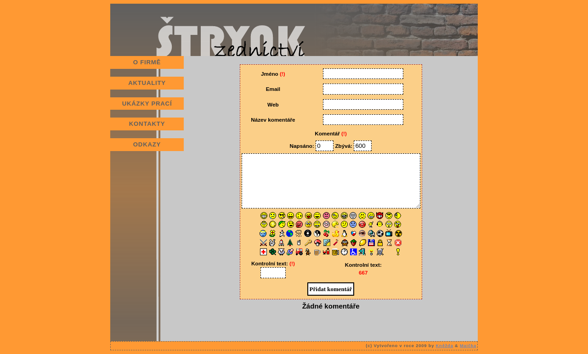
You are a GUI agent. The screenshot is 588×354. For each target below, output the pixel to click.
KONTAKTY (147, 123)
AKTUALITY (147, 82)
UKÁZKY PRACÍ (147, 103)
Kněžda (444, 345)
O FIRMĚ (147, 62)
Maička (468, 345)
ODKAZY (147, 144)
